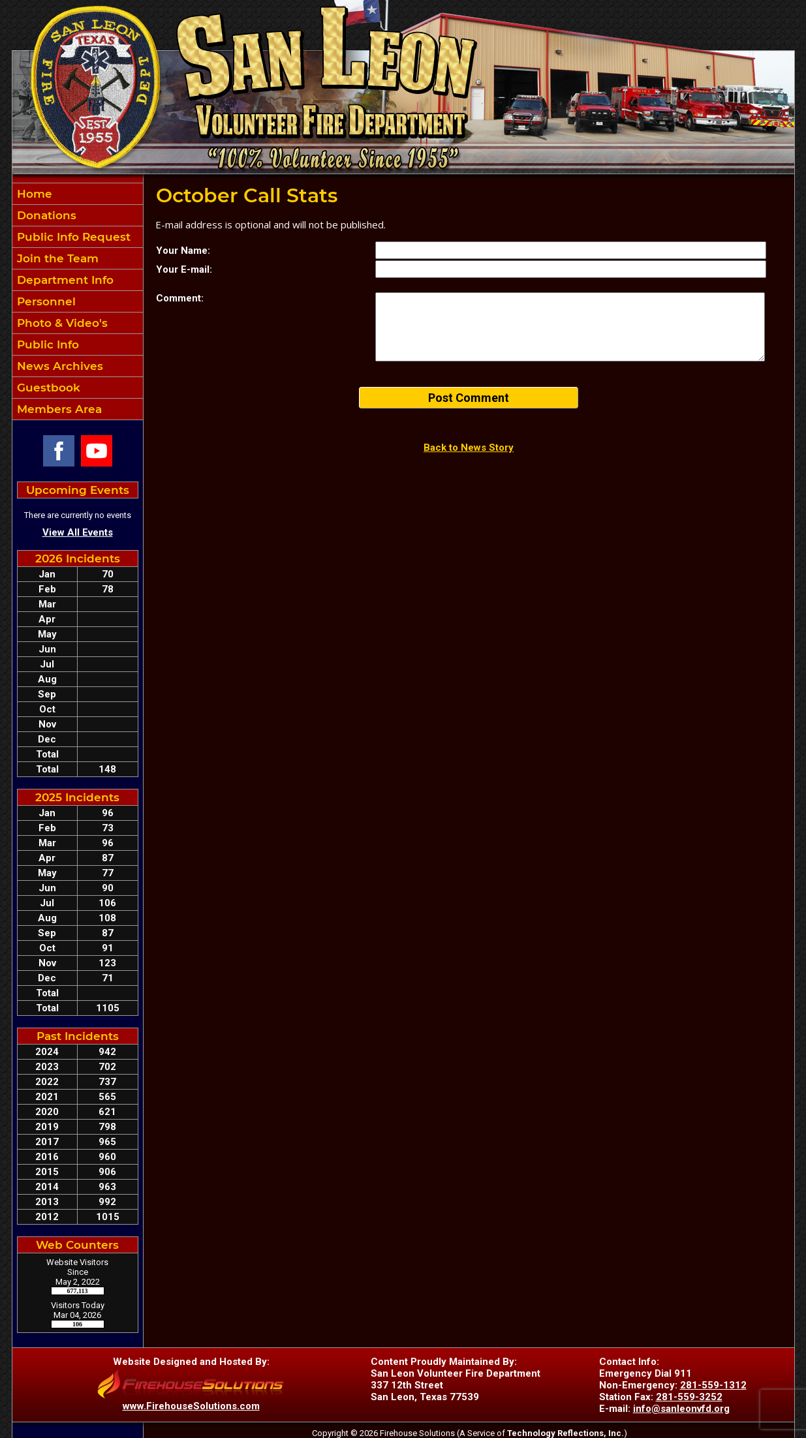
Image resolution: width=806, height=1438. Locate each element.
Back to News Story (469, 447)
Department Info (64, 279)
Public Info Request (72, 236)
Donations (45, 215)
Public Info (46, 344)
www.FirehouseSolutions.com (191, 1406)
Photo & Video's (61, 322)
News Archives (58, 366)
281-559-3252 (689, 1397)
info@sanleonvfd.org (681, 1409)
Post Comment (468, 398)
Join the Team (56, 258)
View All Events (77, 532)
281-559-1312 (713, 1385)
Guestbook (47, 387)
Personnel (45, 301)
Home (33, 193)
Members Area (58, 409)
